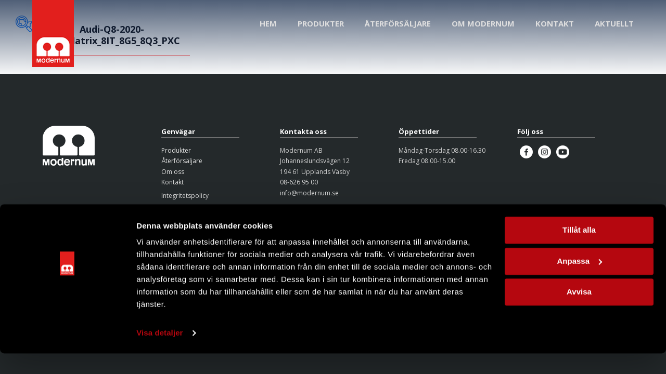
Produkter (176, 150)
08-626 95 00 (299, 182)
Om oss (172, 171)
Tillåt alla (579, 250)
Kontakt (172, 182)
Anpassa (579, 281)
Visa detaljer (159, 353)
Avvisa (579, 312)
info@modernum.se (309, 193)
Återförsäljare (181, 160)
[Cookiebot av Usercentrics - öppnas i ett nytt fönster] (67, 354)
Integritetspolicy (185, 195)
